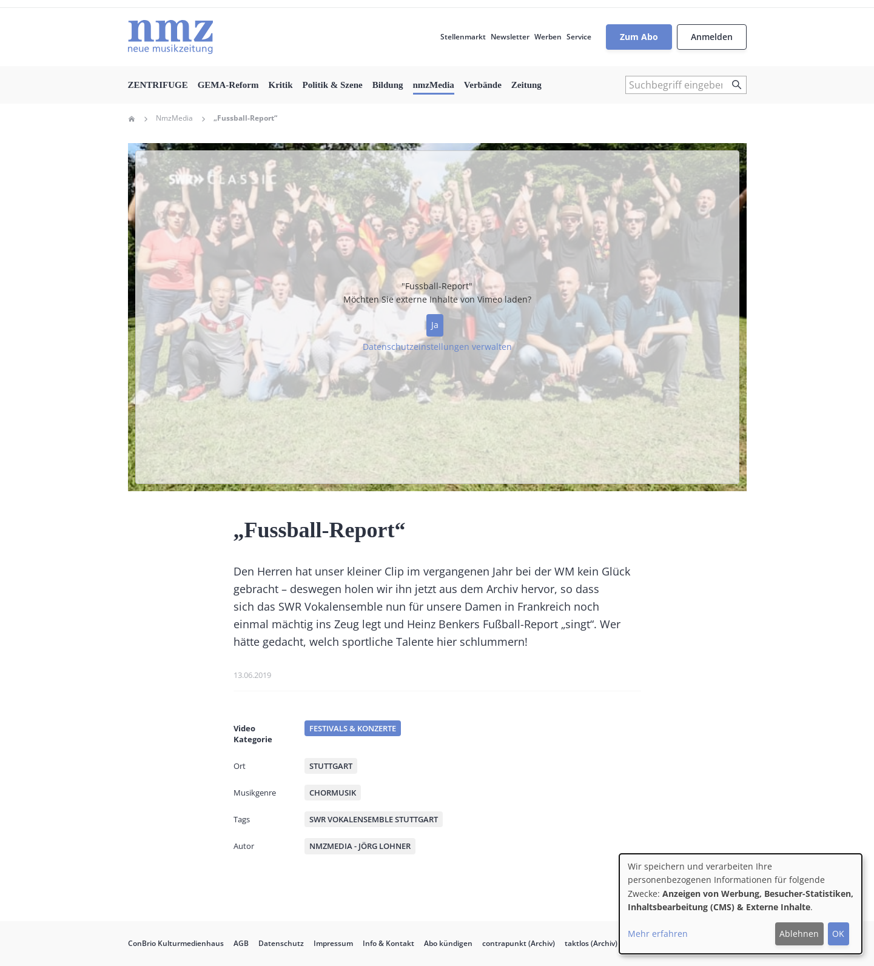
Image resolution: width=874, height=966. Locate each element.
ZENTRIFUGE (158, 85)
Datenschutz (281, 943)
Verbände (483, 85)
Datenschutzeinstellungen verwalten (437, 346)
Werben (548, 37)
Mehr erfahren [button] (658, 933)
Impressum (333, 943)
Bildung (387, 85)
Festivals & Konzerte (352, 728)
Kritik (280, 85)
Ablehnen (799, 933)
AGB (241, 943)
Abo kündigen (448, 943)
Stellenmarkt (463, 37)
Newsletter (510, 37)
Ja (435, 324)
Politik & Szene (332, 85)
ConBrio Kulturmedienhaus (176, 943)
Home (131, 118)
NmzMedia (174, 118)
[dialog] (740, 904)
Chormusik (332, 792)
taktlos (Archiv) (591, 943)
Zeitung (526, 85)
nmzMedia (433, 85)
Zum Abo (639, 36)
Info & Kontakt (388, 943)
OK (838, 933)
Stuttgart (330, 765)
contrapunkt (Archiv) (518, 943)
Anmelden (712, 36)
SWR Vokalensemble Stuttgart (373, 819)
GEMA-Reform (228, 85)
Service (578, 37)
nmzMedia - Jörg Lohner (360, 845)
